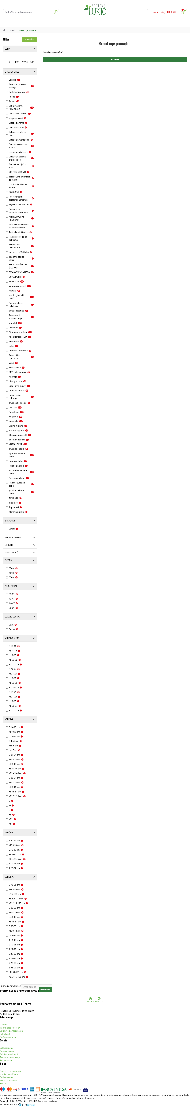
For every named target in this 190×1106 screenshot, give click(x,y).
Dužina (8, 560)
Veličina (9, 719)
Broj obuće (11, 586)
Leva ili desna (12, 617)
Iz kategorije (12, 72)
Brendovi (10, 521)
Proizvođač (11, 552)
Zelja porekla (13, 537)
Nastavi (115, 59)
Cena (7, 49)
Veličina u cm (12, 638)
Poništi (30, 39)
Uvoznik (9, 545)
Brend (12, 30)
